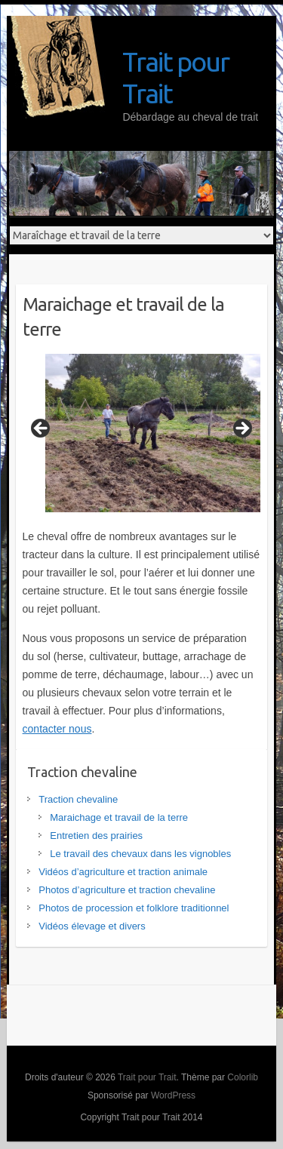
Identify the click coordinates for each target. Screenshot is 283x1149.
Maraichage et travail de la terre (119, 817)
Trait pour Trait (175, 77)
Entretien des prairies (96, 835)
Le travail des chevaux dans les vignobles (140, 853)
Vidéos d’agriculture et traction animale (123, 871)
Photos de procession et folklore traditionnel (133, 908)
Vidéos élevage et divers (91, 926)
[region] (142, 433)
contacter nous (57, 729)
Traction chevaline (78, 799)
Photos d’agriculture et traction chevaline (126, 890)
